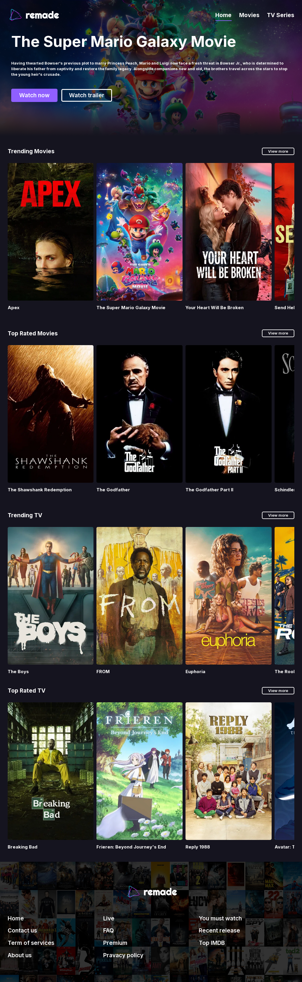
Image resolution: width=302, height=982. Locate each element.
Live (108, 918)
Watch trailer (86, 88)
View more (278, 151)
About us (20, 955)
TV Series (280, 15)
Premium (115, 942)
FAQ (108, 930)
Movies (249, 15)
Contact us (22, 930)
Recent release (219, 930)
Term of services (31, 942)
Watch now (34, 88)
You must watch (220, 918)
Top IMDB (212, 942)
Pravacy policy (123, 955)
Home (223, 15)
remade (42, 15)
